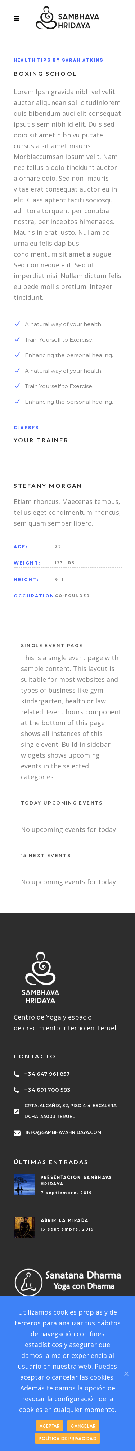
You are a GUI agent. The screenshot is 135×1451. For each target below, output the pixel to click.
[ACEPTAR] (126, 1373)
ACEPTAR (49, 1426)
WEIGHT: (27, 563)
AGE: (21, 546)
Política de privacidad (67, 1438)
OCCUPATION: (34, 596)
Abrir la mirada (65, 1220)
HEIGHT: (26, 579)
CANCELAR (83, 1426)
